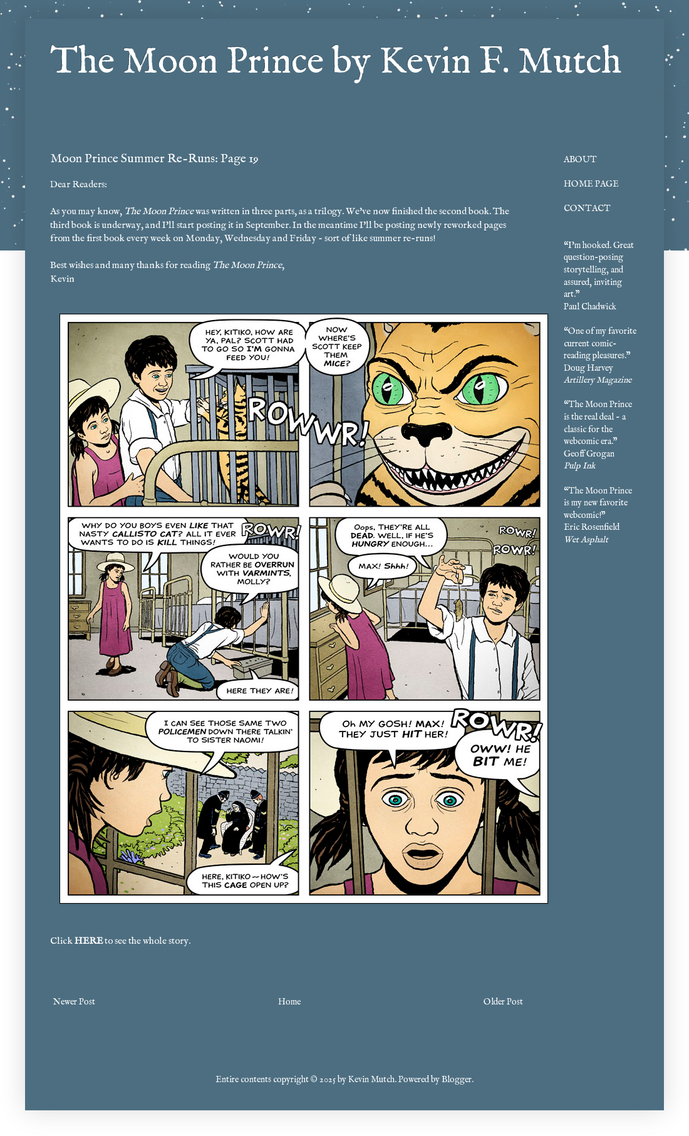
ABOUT (580, 159)
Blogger (457, 1079)
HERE (89, 941)
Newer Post (74, 1002)
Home (289, 1002)
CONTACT (587, 208)
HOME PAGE (591, 184)
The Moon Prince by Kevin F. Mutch (335, 62)
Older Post (503, 1002)
